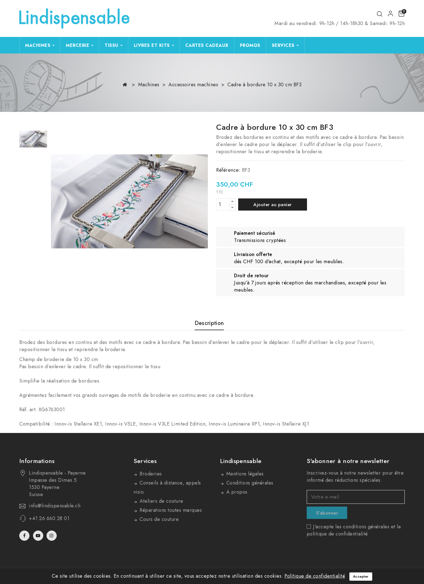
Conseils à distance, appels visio (167, 487)
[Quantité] (222, 204)
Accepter (361, 576)
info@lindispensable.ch (54, 505)
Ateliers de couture (160, 501)
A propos (236, 492)
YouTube (38, 536)
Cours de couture (158, 519)
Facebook (25, 536)
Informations (37, 460)
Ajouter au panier (272, 204)
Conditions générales (249, 482)
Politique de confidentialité (314, 576)
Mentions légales (244, 473)
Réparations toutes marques (170, 510)
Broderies (150, 473)
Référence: (228, 170)
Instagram (52, 536)
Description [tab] (209, 323)
